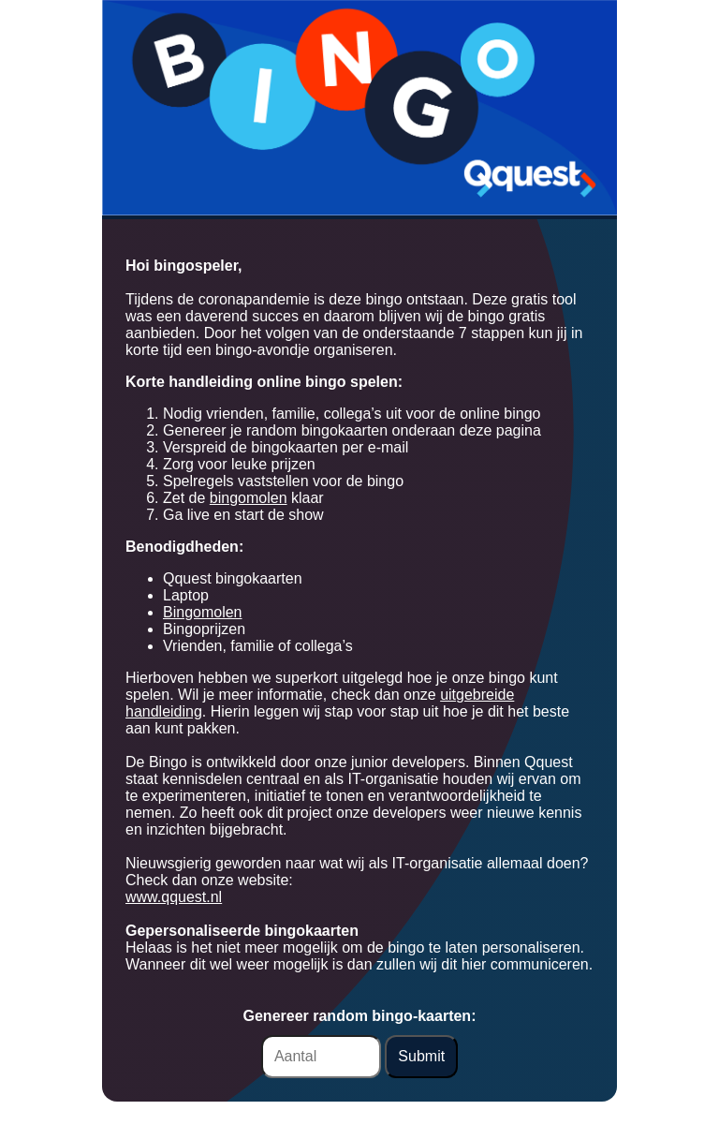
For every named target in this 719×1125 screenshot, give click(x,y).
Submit (421, 1056)
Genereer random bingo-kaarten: (360, 1016)
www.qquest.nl (173, 897)
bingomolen (248, 498)
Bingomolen (202, 612)
